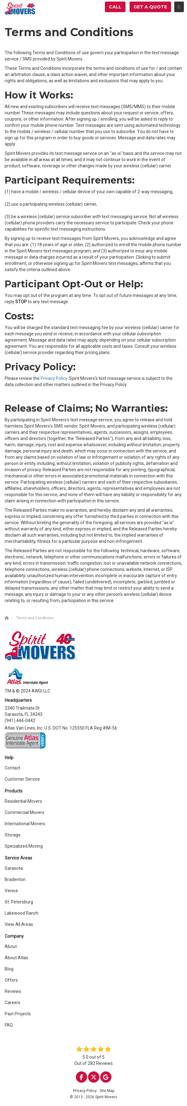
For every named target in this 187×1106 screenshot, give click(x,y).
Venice (11, 890)
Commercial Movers (24, 812)
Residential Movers (23, 801)
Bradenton (15, 879)
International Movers (25, 823)
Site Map (107, 1091)
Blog (9, 968)
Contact (12, 767)
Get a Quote (150, 7)
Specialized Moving (24, 846)
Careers (12, 1002)
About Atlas (16, 957)
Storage (13, 834)
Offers (11, 980)
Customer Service (22, 779)
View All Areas (19, 924)
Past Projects (18, 1013)
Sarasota (14, 868)
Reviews (13, 991)
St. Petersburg (19, 901)
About (11, 946)
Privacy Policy (54, 378)
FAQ (9, 1024)
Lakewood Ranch (21, 913)
